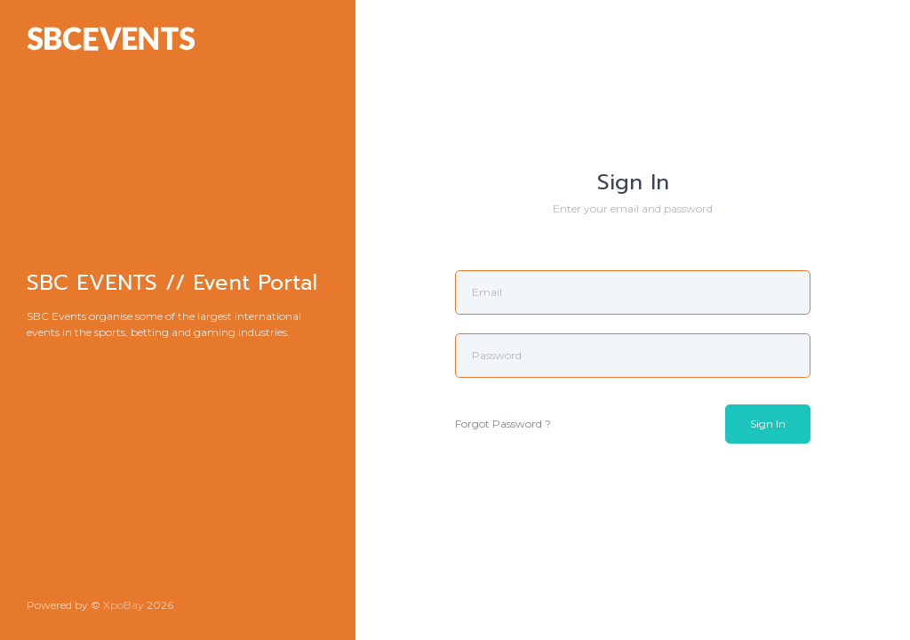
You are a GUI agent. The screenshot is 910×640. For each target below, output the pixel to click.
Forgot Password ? (503, 423)
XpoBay (123, 605)
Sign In (768, 423)
